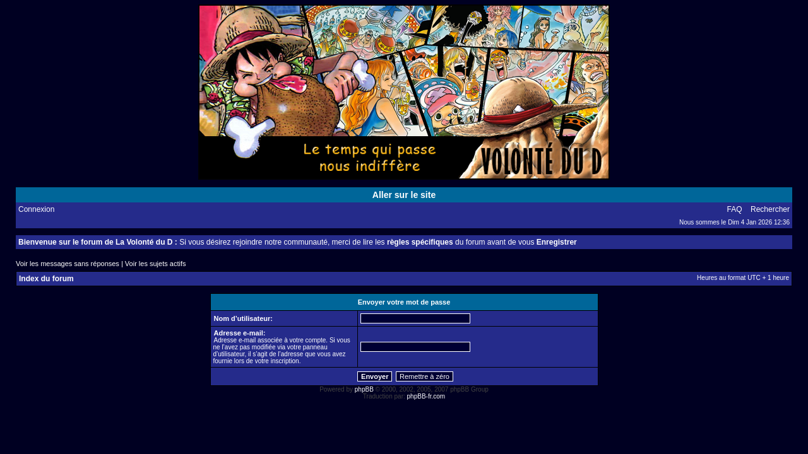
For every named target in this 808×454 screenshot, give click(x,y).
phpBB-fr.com (426, 396)
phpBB (364, 389)
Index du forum (46, 278)
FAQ (734, 209)
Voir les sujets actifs (155, 263)
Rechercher (770, 209)
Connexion (36, 209)
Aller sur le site (404, 195)
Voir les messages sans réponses (67, 263)
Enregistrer (557, 242)
